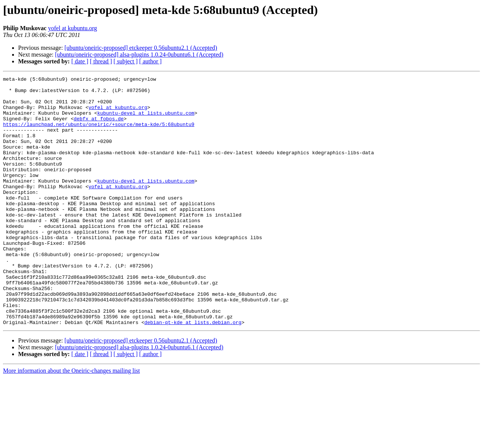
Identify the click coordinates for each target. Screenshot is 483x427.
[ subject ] (126, 61)
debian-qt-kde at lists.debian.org (192, 372)
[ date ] (79, 61)
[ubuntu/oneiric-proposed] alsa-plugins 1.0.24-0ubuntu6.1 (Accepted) (139, 54)
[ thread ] (101, 61)
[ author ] (150, 61)
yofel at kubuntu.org (72, 28)
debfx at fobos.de (99, 127)
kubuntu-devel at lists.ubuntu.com (145, 120)
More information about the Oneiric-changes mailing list (71, 420)
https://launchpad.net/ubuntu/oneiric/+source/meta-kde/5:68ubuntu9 (98, 134)
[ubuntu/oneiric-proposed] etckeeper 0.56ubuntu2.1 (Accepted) (141, 48)
